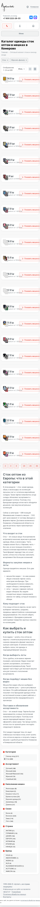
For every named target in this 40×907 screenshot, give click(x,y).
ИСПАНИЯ (9, 841)
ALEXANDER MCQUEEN (14, 866)
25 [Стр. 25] (30, 466)
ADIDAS (8, 860)
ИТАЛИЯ (9, 844)
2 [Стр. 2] (5, 466)
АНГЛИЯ (9, 830)
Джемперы (10, 802)
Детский (9, 768)
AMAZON (9, 871)
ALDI (7, 863)
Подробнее (16, 892)
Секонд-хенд (10, 756)
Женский (9, 771)
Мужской (9, 776)
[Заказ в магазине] (21, 69)
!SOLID (8, 855)
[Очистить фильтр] (5, 60)
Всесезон (9, 816)
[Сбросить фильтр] (19, 60)
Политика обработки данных (14, 894)
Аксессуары (10, 788)
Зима (8, 818)
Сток (7, 759)
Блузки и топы (11, 794)
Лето (7, 821)
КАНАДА (9, 847)
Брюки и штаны (11, 796)
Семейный (9, 779)
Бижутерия (10, 791)
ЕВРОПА (9, 839)
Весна (8, 813)
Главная (4, 52)
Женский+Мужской (13, 774)
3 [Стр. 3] (10, 466)
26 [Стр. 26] (37, 466)
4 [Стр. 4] (16, 466)
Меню (20, 34)
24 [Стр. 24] (24, 466)
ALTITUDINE (10, 869)
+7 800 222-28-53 (11, 18)
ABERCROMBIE (11, 858)
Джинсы (9, 804)
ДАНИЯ (8, 836)
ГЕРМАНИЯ (10, 833)
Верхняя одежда (12, 799)
